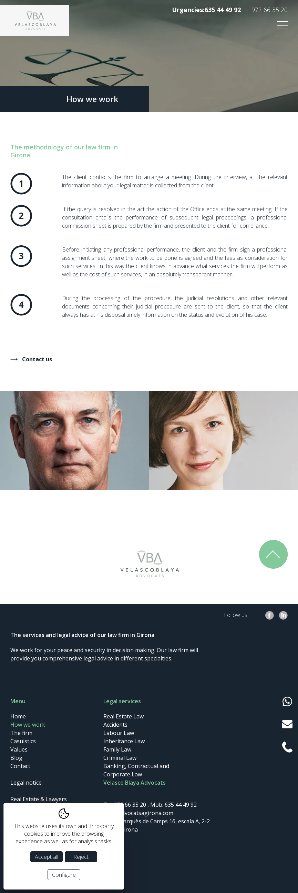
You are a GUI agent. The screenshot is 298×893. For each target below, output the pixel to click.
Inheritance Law (124, 741)
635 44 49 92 (223, 10)
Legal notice (26, 782)
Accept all (46, 857)
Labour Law (118, 733)
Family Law (117, 749)
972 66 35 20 (269, 10)
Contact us (37, 359)
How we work (27, 724)
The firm (21, 733)
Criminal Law (119, 758)
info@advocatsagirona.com (138, 813)
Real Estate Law (123, 716)
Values (19, 749)
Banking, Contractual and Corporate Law (136, 770)
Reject (81, 857)
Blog (16, 758)
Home (18, 716)
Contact (20, 766)
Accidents (115, 724)
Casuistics (23, 741)
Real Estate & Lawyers (38, 799)
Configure (64, 875)
